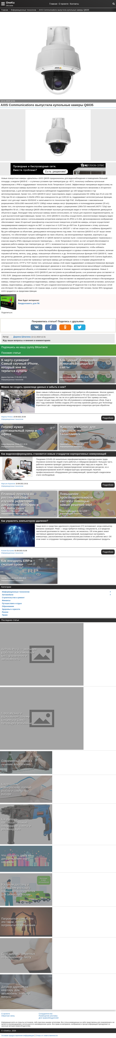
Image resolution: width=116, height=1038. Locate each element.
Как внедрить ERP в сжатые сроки (16, 562)
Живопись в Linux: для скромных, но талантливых (78, 430)
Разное (5, 612)
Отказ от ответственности (47, 1035)
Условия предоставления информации (17, 1035)
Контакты (74, 4)
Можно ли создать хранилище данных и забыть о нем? (33, 387)
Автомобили (7, 595)
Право (5, 615)
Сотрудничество (45, 1014)
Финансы (6, 600)
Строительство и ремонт (13, 598)
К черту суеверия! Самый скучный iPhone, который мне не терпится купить (20, 365)
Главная (53, 4)
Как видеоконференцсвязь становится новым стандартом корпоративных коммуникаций (53, 454)
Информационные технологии (12, 380)
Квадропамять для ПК (29, 303)
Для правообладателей (48, 1018)
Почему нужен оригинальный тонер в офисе (19, 430)
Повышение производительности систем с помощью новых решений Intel (76, 499)
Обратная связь (8, 1016)
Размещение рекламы (48, 1016)
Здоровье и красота (11, 609)
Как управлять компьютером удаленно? (24, 521)
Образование (8, 606)
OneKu (10, 2)
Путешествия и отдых (12, 603)
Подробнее (108, 418)
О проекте (64, 4)
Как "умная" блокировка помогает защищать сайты (79, 363)
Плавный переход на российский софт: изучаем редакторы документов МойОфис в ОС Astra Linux (20, 501)
